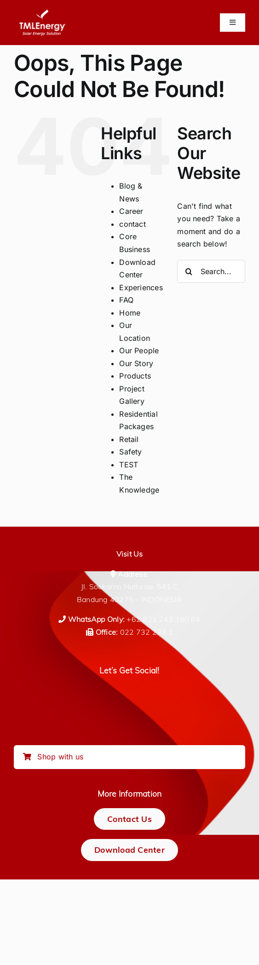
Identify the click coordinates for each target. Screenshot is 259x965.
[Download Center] (129, 850)
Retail (128, 439)
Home (129, 312)
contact (132, 224)
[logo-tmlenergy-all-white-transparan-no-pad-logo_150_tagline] (42, 12)
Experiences (141, 287)
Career (131, 211)
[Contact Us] (129, 819)
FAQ (126, 299)
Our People (139, 350)
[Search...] (211, 271)
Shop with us (53, 756)
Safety (130, 451)
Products (135, 375)
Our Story (136, 363)
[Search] (188, 271)
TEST (128, 464)
